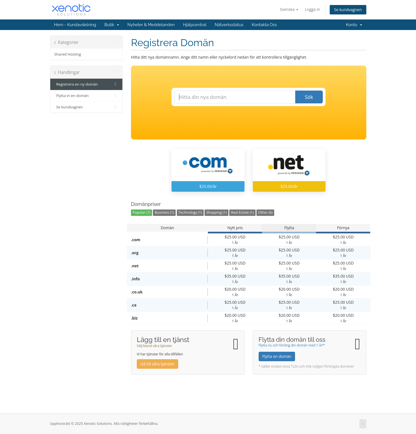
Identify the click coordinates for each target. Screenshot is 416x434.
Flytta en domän (277, 356)
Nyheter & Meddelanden (151, 24)
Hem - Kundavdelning (75, 24)
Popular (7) (141, 212)
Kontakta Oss (264, 24)
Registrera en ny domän (86, 84)
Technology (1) (190, 212)
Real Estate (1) (242, 212)
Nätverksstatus (229, 24)
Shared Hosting (67, 54)
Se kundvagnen (348, 9)
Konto (354, 24)
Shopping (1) (216, 212)
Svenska (289, 9)
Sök (309, 97)
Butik (111, 24)
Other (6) (265, 212)
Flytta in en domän (86, 95)
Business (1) (164, 212)
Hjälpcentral (194, 24)
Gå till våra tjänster (157, 363)
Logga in (312, 9)
